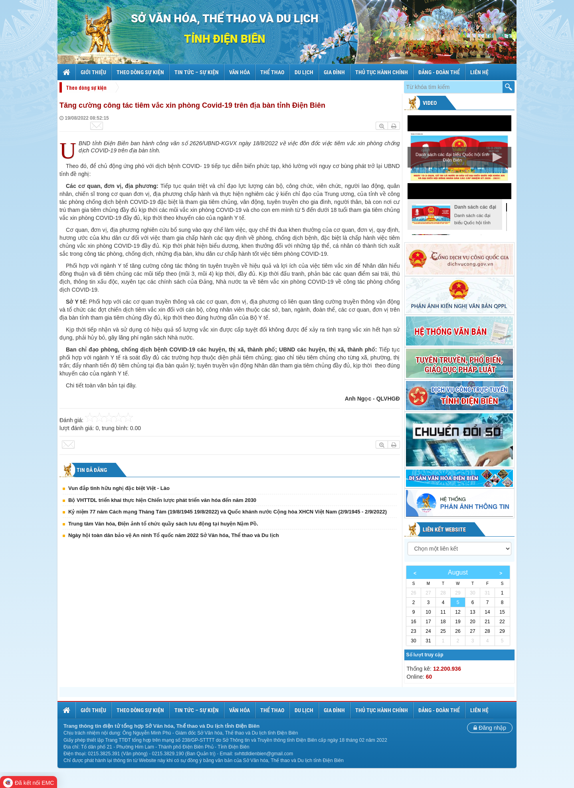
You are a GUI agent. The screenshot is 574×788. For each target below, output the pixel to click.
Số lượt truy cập (424, 655)
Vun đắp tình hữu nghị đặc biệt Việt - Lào (119, 488)
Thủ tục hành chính (381, 72)
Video (429, 103)
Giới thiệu (93, 72)
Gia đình (334, 72)
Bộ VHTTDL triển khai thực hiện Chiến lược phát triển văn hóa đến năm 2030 (162, 500)
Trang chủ (67, 72)
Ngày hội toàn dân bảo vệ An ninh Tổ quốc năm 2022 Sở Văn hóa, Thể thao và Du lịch (173, 535)
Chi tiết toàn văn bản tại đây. (101, 385)
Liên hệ (479, 72)
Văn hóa (239, 72)
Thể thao (272, 72)
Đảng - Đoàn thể (439, 72)
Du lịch (304, 72)
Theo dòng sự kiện (140, 72)
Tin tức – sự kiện (196, 72)
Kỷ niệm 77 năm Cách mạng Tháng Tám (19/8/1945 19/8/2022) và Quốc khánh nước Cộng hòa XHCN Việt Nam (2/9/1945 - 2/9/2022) (227, 512)
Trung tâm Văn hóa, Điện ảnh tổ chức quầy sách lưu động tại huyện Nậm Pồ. (163, 524)
